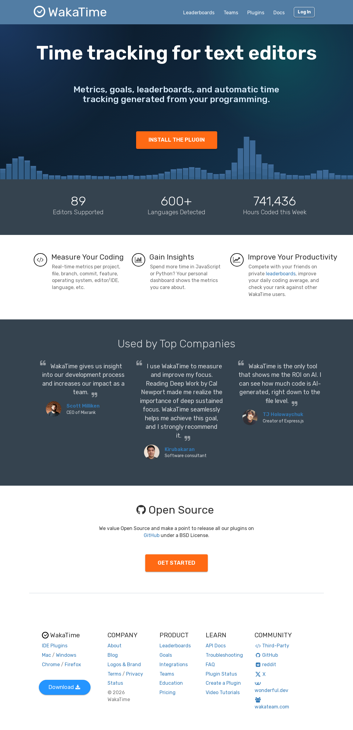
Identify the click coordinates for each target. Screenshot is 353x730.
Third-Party (272, 646)
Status (115, 683)
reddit (265, 664)
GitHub (151, 535)
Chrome (51, 664)
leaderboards (281, 274)
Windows (66, 655)
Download (64, 687)
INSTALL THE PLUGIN (177, 139)
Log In (304, 12)
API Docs (216, 646)
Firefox (73, 664)
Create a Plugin (223, 683)
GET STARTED (176, 563)
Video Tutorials (223, 692)
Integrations (173, 664)
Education (171, 683)
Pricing (167, 692)
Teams (231, 12)
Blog (113, 655)
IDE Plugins (54, 646)
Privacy (134, 674)
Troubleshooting (224, 655)
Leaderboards (198, 12)
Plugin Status (221, 674)
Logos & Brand (124, 664)
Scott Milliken (83, 406)
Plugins (255, 12)
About (115, 646)
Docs (279, 12)
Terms (114, 674)
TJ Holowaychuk (283, 414)
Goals (165, 655)
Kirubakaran (180, 449)
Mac (46, 655)
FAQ (210, 664)
